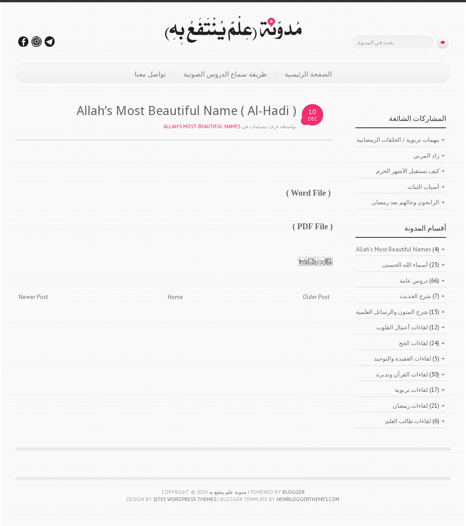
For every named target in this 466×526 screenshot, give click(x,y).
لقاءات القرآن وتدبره (402, 374)
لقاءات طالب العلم (408, 421)
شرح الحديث (415, 296)
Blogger (293, 492)
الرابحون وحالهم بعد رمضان (405, 202)
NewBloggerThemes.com (308, 499)
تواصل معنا (150, 74)
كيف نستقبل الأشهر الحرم (407, 171)
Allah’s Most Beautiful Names (202, 126)
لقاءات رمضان (410, 406)
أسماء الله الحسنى (405, 265)
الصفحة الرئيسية (308, 74)
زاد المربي (426, 155)
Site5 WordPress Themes (184, 499)
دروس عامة (413, 281)
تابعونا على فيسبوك (23, 41)
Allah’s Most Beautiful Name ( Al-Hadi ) (186, 110)
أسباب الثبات (423, 187)
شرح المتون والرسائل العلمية (392, 312)
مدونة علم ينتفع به (228, 492)
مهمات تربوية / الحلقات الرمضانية (398, 140)
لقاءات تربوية (411, 390)
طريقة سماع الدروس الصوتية (225, 74)
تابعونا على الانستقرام (36, 41)
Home (175, 297)
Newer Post (33, 297)
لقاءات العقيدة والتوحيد (402, 358)
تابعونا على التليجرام (49, 41)
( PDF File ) (312, 226)
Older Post (316, 297)
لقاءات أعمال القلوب (402, 327)
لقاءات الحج (413, 343)
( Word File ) (308, 193)
